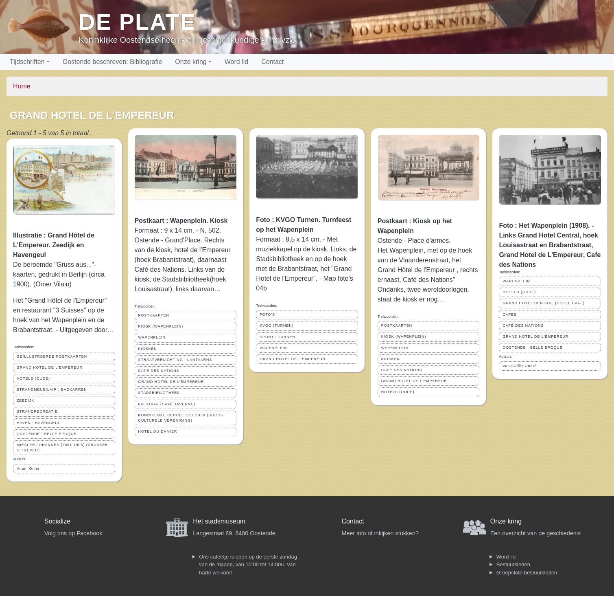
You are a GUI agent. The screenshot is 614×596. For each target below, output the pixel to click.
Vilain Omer (28, 468)
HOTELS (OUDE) (33, 378)
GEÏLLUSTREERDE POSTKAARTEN (52, 356)
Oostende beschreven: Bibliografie (112, 61)
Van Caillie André (520, 366)
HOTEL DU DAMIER (157, 431)
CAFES (509, 314)
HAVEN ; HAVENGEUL (39, 423)
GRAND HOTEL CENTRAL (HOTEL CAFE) (544, 303)
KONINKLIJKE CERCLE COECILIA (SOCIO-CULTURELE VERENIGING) (181, 417)
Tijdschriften (27, 61)
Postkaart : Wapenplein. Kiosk (181, 220)
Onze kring (190, 61)
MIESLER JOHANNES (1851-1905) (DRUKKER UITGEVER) (62, 447)
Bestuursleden (513, 564)
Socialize (57, 521)
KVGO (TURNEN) (276, 325)
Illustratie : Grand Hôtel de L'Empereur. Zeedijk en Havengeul (53, 245)
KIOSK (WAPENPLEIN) (161, 326)
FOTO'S (267, 314)
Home (22, 86)
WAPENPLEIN (152, 337)
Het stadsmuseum (219, 521)
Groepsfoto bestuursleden (526, 573)
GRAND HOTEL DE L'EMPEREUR (50, 367)
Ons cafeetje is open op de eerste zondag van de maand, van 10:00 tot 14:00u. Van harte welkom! (248, 565)
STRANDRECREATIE (37, 411)
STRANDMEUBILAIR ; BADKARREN (52, 389)
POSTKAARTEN (153, 315)
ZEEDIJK (25, 400)
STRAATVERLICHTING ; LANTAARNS (175, 360)
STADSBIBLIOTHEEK (159, 393)
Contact (272, 61)
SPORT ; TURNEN (277, 337)
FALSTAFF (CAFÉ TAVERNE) (166, 404)
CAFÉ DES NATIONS (158, 371)
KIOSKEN (147, 349)
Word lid (236, 61)
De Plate (137, 22)
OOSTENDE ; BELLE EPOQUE (46, 434)
